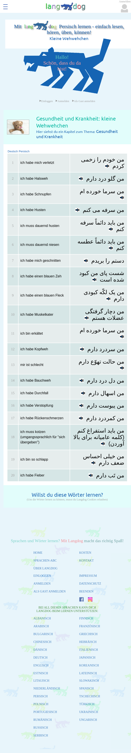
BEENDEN (86, 591)
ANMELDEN (42, 583)
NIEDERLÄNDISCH (46, 688)
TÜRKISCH (87, 704)
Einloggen (46, 101)
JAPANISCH (87, 657)
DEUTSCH (40, 657)
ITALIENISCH (88, 649)
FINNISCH (86, 618)
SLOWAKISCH (89, 680)
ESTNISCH (40, 673)
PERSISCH (40, 696)
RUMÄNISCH (42, 719)
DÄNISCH (40, 649)
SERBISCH (40, 735)
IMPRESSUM (88, 575)
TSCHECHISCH (89, 696)
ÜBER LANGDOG (45, 568)
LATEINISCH (88, 673)
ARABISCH (41, 626)
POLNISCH (40, 704)
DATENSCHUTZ (90, 583)
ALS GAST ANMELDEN (49, 591)
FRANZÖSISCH (89, 626)
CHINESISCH (42, 642)
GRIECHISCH (88, 634)
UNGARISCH (88, 719)
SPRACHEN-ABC (45, 560)
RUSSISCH (40, 727)
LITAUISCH (41, 680)
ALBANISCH (42, 618)
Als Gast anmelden (83, 101)
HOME (37, 552)
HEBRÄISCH (88, 642)
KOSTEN (85, 552)
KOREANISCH (89, 665)
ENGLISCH (40, 665)
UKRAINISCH (88, 712)
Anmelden (62, 101)
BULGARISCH (43, 634)
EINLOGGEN (42, 575)
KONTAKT (86, 560)
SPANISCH (86, 688)
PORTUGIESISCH (45, 712)
